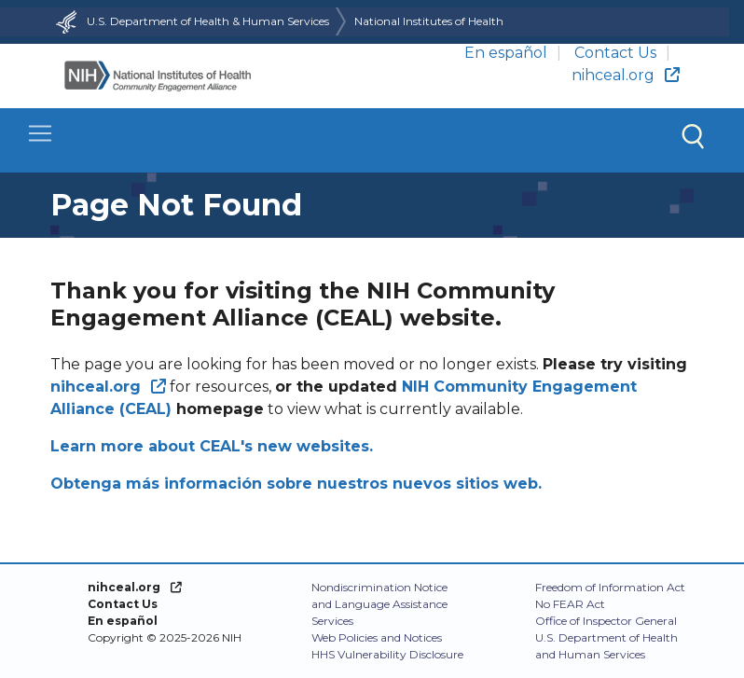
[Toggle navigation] (372, 140)
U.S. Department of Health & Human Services (190, 21)
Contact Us (615, 53)
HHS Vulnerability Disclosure (387, 654)
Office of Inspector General (606, 621)
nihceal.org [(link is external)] (626, 75)
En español (505, 53)
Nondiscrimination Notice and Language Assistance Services (379, 604)
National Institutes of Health (428, 21)
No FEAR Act (570, 604)
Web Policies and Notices (376, 637)
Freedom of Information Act (610, 587)
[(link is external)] (108, 386)
